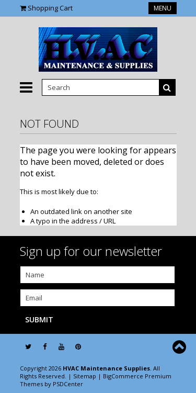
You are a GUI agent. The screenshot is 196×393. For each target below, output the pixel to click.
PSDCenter (68, 384)
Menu (162, 8)
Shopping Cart (50, 8)
